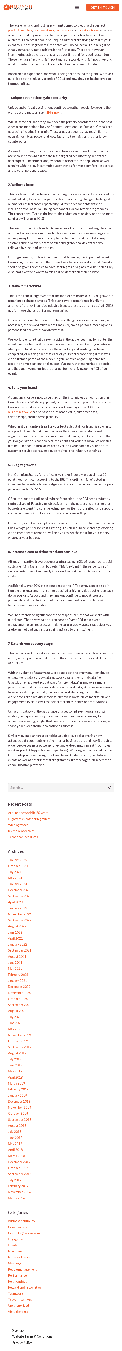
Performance (17, 1275)
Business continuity (21, 1221)
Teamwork (15, 1293)
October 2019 (18, 1041)
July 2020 (14, 1017)
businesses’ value (20, 412)
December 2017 (19, 1162)
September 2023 (19, 896)
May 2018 (15, 1144)
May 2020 (15, 1029)
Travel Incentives (20, 1299)
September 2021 (19, 950)
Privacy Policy (22, 1342)
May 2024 (15, 878)
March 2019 (16, 1083)
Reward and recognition (25, 1287)
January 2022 (17, 944)
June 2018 (15, 1138)
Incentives (15, 1251)
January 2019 (17, 1095)
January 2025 (17, 860)
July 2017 (14, 1180)
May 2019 (15, 1071)
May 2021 (15, 968)
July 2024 (14, 872)
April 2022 (15, 938)
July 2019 (14, 1059)
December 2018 (19, 1101)
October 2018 (18, 1113)
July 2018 (14, 1132)
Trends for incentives (23, 837)
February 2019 (18, 1089)
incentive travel (88, 30)
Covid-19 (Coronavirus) (24, 1233)
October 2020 (18, 999)
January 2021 (17, 981)
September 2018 (19, 1120)
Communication (19, 1227)
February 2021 (18, 975)
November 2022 (19, 914)
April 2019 (15, 1077)
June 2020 (15, 1023)
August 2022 (17, 926)
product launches (20, 30)
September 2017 (19, 1174)
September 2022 (19, 920)
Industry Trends (19, 1257)
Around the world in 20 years (28, 813)
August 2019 (17, 1053)
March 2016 (16, 1198)
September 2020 (19, 1005)
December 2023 (19, 890)
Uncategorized (18, 1305)
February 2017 (18, 1186)
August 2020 (17, 1011)
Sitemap (18, 1330)
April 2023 (15, 902)
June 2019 (15, 1065)
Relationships (17, 1281)
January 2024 (17, 884)
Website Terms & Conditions (32, 1336)
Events (13, 1245)
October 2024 (18, 866)
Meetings (14, 1263)
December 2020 (19, 987)
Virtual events (18, 1312)
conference (63, 30)
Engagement (17, 1239)
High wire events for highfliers (29, 819)
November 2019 (19, 1035)
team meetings (43, 30)
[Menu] (77, 7)
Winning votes (18, 825)
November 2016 (19, 1192)
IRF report (54, 112)
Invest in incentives (21, 831)
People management (22, 1269)
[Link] (18, 7)
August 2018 (17, 1126)
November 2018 (19, 1107)
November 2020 (19, 993)
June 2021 (15, 962)
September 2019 (19, 1047)
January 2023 (17, 908)
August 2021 (17, 956)
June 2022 (15, 932)
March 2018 (16, 1156)
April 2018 (15, 1150)
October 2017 (18, 1168)
